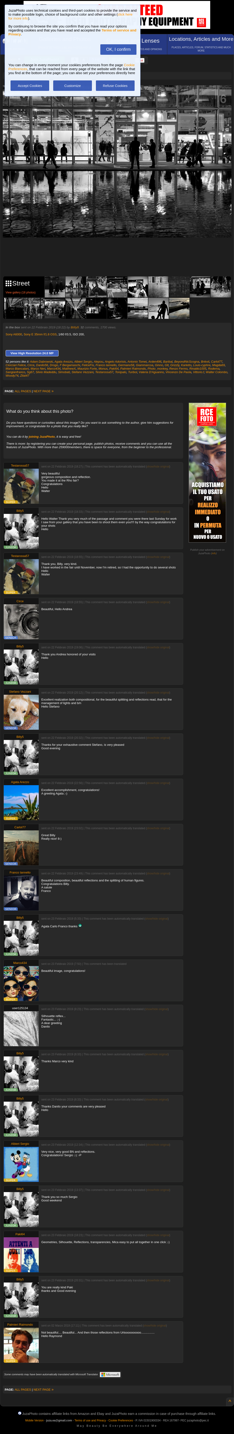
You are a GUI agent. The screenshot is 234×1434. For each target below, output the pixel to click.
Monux (103, 368)
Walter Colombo (216, 372)
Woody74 (12, 375)
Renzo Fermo (178, 368)
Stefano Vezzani (83, 372)
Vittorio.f (198, 372)
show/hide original (158, 466)
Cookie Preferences (120, 1420)
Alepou (98, 361)
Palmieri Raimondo (133, 368)
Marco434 (54, 368)
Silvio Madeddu (46, 372)
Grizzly (174, 365)
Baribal (167, 361)
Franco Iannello (106, 365)
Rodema (214, 368)
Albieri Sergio (83, 361)
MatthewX (69, 368)
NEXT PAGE (44, 391)
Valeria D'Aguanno (151, 372)
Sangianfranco (15, 372)
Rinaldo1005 (197, 368)
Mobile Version (34, 1420)
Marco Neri (38, 368)
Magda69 (218, 365)
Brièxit (205, 361)
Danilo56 (42, 365)
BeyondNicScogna (186, 361)
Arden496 (154, 361)
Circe (30, 365)
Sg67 (30, 372)
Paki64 (114, 368)
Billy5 (75, 327)
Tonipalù (120, 372)
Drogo (54, 365)
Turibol (132, 372)
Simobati (64, 372)
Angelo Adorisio (115, 361)
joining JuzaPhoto (42, 436)
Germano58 (126, 365)
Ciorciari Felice (16, 365)
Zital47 (24, 375)
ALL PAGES (23, 391)
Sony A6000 (14, 334)
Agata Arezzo (63, 361)
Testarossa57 (104, 372)
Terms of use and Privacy (90, 1420)
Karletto (186, 365)
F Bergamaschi (70, 365)
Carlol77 (216, 361)
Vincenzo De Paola (178, 372)
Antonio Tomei (137, 361)
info (214, 553)
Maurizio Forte (87, 368)
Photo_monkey (157, 368)
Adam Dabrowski (41, 361)
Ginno (159, 365)
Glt (167, 365)
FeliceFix (88, 365)
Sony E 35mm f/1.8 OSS (40, 334)
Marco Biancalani (17, 368)
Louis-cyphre (201, 365)
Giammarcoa (144, 365)
